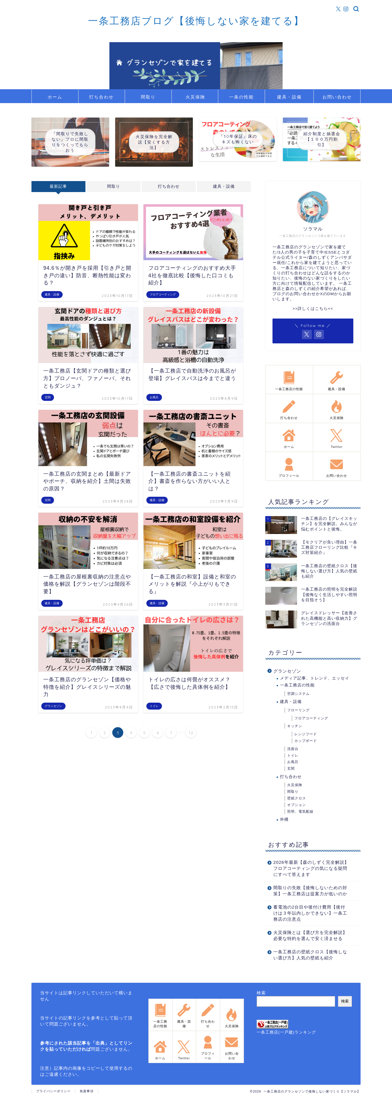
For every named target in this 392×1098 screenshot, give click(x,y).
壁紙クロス (296, 798)
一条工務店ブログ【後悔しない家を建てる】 (196, 20)
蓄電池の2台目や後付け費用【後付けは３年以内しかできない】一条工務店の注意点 (310, 913)
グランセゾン (287, 671)
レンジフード (305, 734)
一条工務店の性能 (297, 685)
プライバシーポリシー (53, 1091)
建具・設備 (289, 97)
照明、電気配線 (300, 811)
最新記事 (58, 186)
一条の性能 (241, 97)
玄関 (291, 768)
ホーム (55, 97)
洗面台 (292, 749)
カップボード (305, 741)
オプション (296, 805)
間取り (148, 97)
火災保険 (195, 97)
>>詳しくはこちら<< (312, 308)
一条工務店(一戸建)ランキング (286, 1032)
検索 (261, 992)
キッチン (294, 726)
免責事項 (87, 1091)
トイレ (292, 755)
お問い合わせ (337, 97)
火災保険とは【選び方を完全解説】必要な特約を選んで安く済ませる (310, 935)
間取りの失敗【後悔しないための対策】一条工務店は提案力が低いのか (310, 890)
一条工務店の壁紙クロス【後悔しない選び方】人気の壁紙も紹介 (310, 954)
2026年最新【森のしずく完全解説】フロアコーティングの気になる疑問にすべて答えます (311, 868)
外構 (284, 819)
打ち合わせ (101, 97)
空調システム (298, 694)
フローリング (298, 710)
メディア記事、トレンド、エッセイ (314, 678)
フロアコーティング (311, 718)
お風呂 (292, 762)
